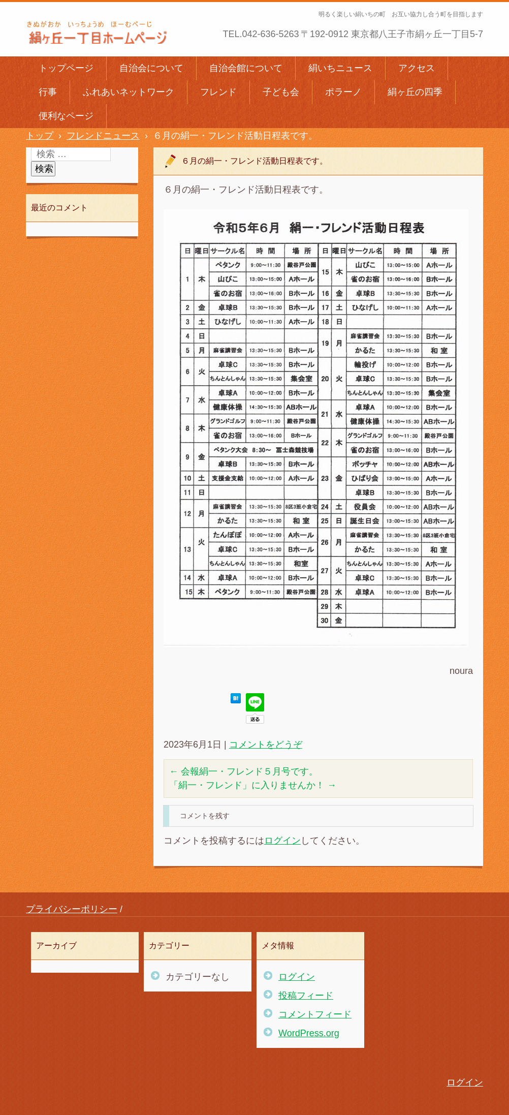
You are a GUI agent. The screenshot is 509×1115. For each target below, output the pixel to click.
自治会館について (245, 68)
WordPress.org (308, 1033)
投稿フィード (305, 995)
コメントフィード (315, 1014)
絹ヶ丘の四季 (415, 92)
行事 (48, 92)
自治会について (151, 68)
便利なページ (66, 116)
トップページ (66, 68)
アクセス (416, 68)
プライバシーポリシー (71, 909)
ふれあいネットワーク (128, 92)
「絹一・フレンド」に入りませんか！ (252, 785)
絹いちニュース (340, 68)
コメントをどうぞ (265, 744)
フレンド (218, 92)
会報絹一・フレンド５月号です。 (243, 771)
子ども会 (281, 92)
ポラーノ (343, 92)
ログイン (282, 840)
